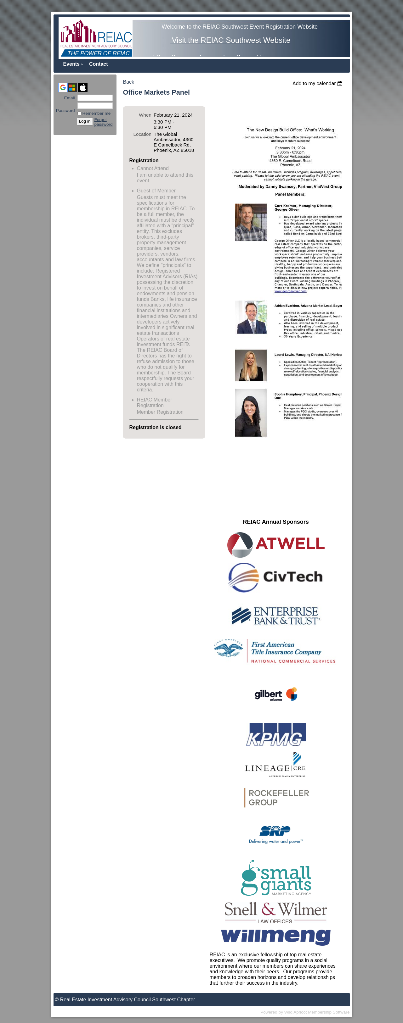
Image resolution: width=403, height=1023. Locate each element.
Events (71, 64)
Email (68, 98)
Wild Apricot (295, 1012)
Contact (98, 64)
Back (128, 82)
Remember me (96, 113)
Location (142, 134)
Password (65, 108)
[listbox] (318, 83)
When (145, 115)
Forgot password (103, 122)
